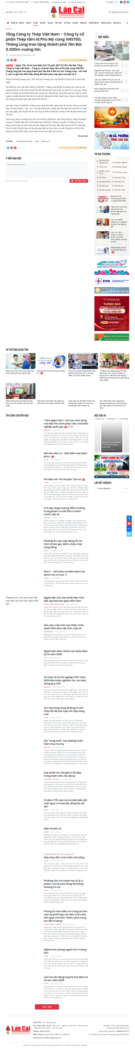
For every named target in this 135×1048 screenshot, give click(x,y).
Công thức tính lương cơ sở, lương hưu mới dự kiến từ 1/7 (106, 64)
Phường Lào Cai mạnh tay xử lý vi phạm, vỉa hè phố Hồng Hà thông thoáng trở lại (63, 884)
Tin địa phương (102, 154)
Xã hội (35, 23)
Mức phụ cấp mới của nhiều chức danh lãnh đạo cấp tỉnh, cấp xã (64, 627)
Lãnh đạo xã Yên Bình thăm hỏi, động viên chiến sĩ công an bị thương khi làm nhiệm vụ (81, 403)
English (110, 2)
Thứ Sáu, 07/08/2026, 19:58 (17, 2)
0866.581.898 (45, 1031)
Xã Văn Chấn (118, 190)
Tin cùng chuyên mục (17, 415)
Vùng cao (100, 419)
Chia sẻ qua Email (15, 60)
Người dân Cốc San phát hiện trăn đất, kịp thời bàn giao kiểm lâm (64, 599)
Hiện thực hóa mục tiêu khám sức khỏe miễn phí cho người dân (119, 210)
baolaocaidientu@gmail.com (49, 1038)
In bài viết (11, 60)
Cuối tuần (124, 419)
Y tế (45, 658)
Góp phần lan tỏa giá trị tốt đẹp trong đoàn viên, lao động (62, 774)
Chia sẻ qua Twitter (8, 60)
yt (124, 2)
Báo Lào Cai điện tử (67, 12)
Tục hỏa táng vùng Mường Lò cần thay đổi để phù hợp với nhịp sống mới (64, 711)
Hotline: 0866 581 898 (40, 2)
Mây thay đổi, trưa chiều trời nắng (66, 856)
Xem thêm (47, 1007)
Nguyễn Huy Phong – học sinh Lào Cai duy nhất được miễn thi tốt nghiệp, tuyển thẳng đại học (108, 72)
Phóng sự (83, 23)
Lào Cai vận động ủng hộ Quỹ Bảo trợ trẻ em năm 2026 (66, 979)
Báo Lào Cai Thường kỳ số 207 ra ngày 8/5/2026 (118, 198)
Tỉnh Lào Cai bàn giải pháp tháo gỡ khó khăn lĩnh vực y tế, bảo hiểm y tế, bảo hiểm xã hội (82, 373)
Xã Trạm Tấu (118, 177)
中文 (116, 2)
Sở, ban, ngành (119, 162)
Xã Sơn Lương (104, 190)
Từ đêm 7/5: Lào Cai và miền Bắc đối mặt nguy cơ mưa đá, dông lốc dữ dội (65, 803)
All (127, 22)
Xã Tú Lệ (101, 177)
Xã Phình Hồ (118, 182)
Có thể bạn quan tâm (17, 349)
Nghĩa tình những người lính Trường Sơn (65, 951)
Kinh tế (28, 23)
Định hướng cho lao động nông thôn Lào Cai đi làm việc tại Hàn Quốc (19, 403)
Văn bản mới (48, 632)
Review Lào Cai (106, 23)
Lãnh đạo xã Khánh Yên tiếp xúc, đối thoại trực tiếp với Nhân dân (50, 402)
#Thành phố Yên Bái (24, 141)
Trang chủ (8, 22)
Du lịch (50, 23)
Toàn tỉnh (102, 167)
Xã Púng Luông (119, 172)
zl (128, 2)
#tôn (37, 141)
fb (121, 2)
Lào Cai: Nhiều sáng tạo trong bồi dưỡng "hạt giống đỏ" (119, 223)
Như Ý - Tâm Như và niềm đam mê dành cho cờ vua (64, 573)
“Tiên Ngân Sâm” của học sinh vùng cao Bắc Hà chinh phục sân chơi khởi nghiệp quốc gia (66, 423)
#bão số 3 (46, 141)
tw (129, 534)
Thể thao (67, 23)
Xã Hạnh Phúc (104, 182)
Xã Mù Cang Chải (103, 172)
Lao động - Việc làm (51, 779)
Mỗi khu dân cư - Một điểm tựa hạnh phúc (65, 455)
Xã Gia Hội (117, 186)
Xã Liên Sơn (103, 186)
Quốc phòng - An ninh (52, 924)
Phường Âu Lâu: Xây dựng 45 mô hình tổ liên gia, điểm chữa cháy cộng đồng (63, 544)
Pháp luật (58, 23)
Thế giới (75, 23)
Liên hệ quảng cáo (76, 2)
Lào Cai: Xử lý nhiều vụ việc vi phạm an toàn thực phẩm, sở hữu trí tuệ (119, 237)
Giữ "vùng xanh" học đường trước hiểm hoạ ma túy (63, 742)
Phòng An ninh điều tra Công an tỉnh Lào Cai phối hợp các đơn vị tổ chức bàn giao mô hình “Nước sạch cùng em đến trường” (65, 916)
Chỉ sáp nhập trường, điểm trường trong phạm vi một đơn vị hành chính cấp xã (107, 100)
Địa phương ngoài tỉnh (103, 161)
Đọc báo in (117, 23)
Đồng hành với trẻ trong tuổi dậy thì (118, 249)
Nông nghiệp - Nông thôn (54, 604)
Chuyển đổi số (94, 23)
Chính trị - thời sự (17, 23)
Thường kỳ (112, 419)
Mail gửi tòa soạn (58, 2)
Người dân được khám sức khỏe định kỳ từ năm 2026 (66, 653)
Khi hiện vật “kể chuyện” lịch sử (64, 479)
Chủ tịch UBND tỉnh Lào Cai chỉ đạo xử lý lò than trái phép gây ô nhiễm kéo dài (108, 82)
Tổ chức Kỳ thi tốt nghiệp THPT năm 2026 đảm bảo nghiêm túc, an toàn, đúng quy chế (65, 680)
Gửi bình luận (80, 181)
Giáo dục (47, 430)
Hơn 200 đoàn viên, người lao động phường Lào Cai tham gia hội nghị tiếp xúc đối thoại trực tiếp (113, 404)
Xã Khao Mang (119, 167)
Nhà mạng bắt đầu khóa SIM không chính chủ (106, 90)
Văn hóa (43, 23)
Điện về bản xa (52, 828)
